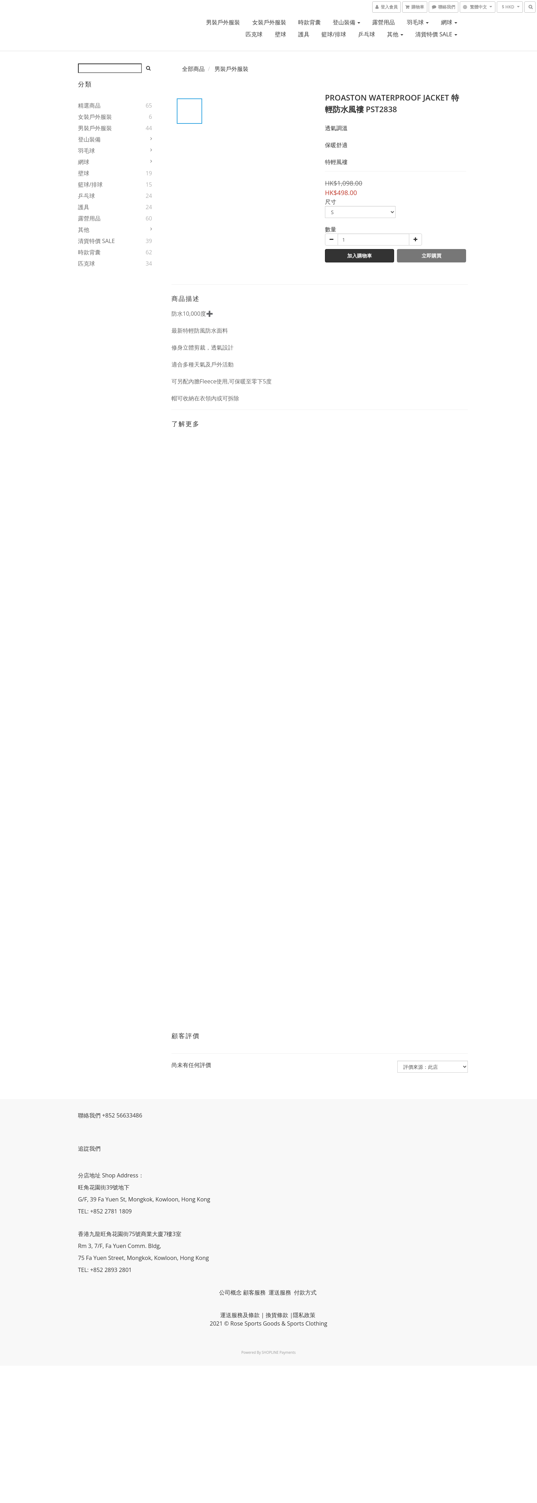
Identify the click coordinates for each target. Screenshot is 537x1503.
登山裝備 (346, 22)
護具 (303, 34)
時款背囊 (309, 22)
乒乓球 (366, 34)
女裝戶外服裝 (269, 22)
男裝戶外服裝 (223, 22)
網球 (449, 22)
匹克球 (254, 34)
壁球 (280, 34)
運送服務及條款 (240, 1315)
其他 (395, 34)
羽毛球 (418, 22)
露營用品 (383, 22)
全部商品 (193, 69)
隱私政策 (304, 1315)
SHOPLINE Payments (279, 1352)
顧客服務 (255, 1292)
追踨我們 (90, 1148)
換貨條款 (277, 1315)
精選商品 (89, 105)
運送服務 (280, 1292)
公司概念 (230, 1292)
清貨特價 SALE (436, 34)
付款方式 (305, 1292)
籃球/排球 (333, 34)
